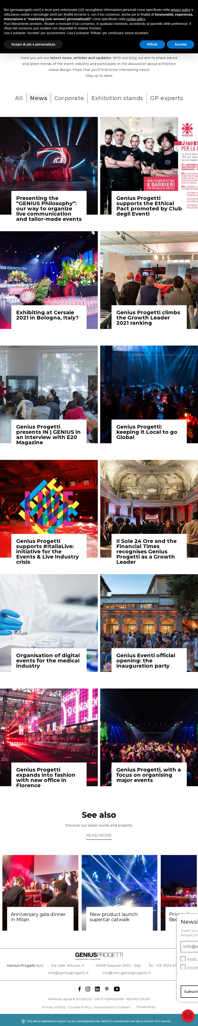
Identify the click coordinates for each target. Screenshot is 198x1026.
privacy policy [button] (181, 10)
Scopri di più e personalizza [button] (33, 44)
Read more (99, 833)
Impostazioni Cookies (112, 1004)
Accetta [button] (180, 44)
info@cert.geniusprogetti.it (124, 970)
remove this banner (157, 1018)
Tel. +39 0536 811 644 (165, 963)
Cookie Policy (79, 1004)
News (35, 98)
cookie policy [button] (135, 19)
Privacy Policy (53, 1004)
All (13, 98)
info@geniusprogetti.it (74, 970)
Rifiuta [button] (152, 44)
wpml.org (64, 1018)
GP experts (172, 98)
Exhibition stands (120, 98)
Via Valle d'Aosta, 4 (73, 963)
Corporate (69, 98)
